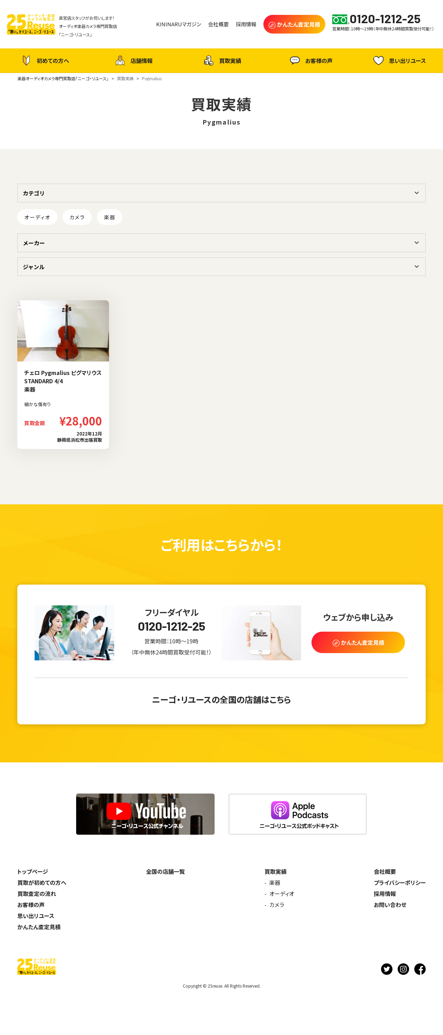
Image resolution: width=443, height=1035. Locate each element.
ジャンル (34, 267)
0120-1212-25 (171, 626)
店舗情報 (133, 60)
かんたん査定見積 (39, 927)
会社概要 (385, 871)
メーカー (34, 243)
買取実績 (221, 60)
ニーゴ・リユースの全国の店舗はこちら (221, 699)
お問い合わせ (390, 904)
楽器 (109, 217)
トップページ (32, 871)
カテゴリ (34, 193)
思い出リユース (399, 60)
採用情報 (385, 893)
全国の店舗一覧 (165, 871)
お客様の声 (310, 60)
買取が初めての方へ (41, 882)
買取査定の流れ (36, 893)
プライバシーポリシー (400, 882)
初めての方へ (44, 60)
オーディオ (37, 217)
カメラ (77, 217)
